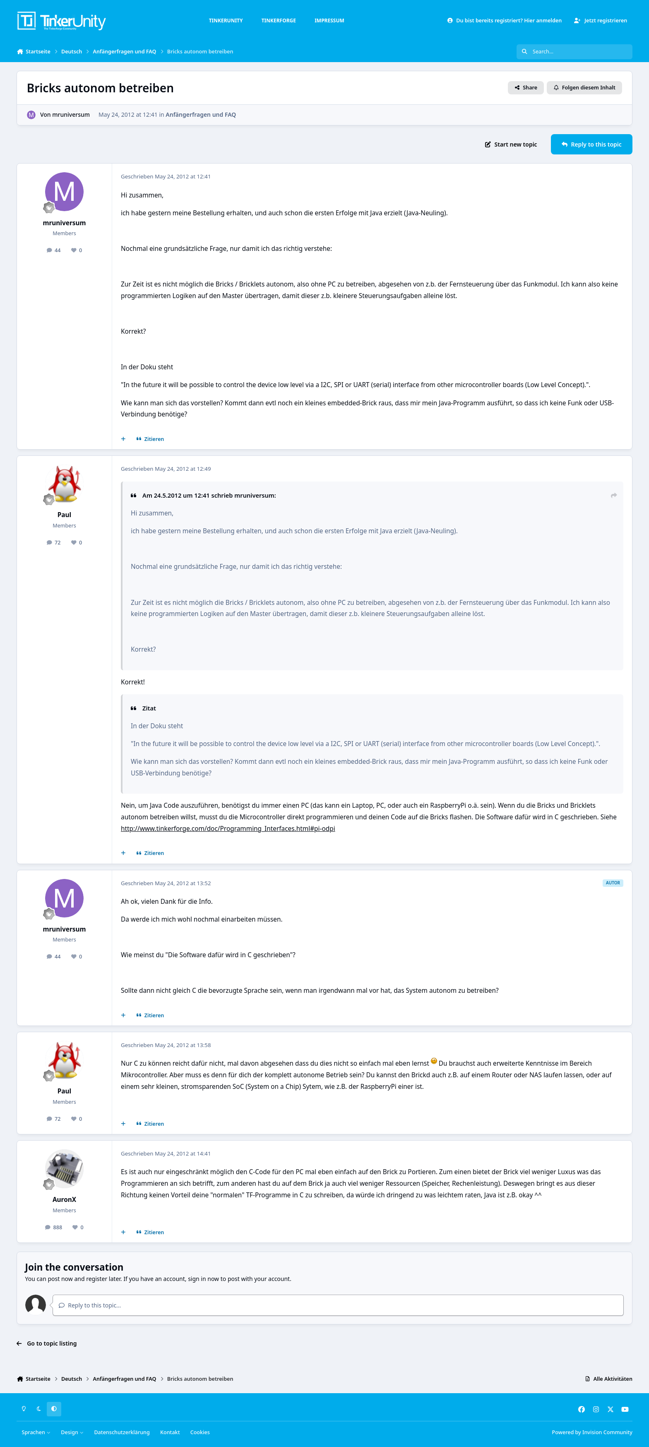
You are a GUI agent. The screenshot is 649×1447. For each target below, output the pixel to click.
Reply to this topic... (90, 1305)
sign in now (203, 1279)
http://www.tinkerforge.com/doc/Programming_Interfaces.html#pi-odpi (228, 828)
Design (72, 1432)
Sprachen (36, 1432)
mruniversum (71, 114)
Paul (64, 514)
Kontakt (170, 1432)
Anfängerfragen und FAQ (201, 114)
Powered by (592, 1432)
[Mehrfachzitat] (123, 439)
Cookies (200, 1432)
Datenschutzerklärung (121, 1432)
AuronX (64, 1199)
